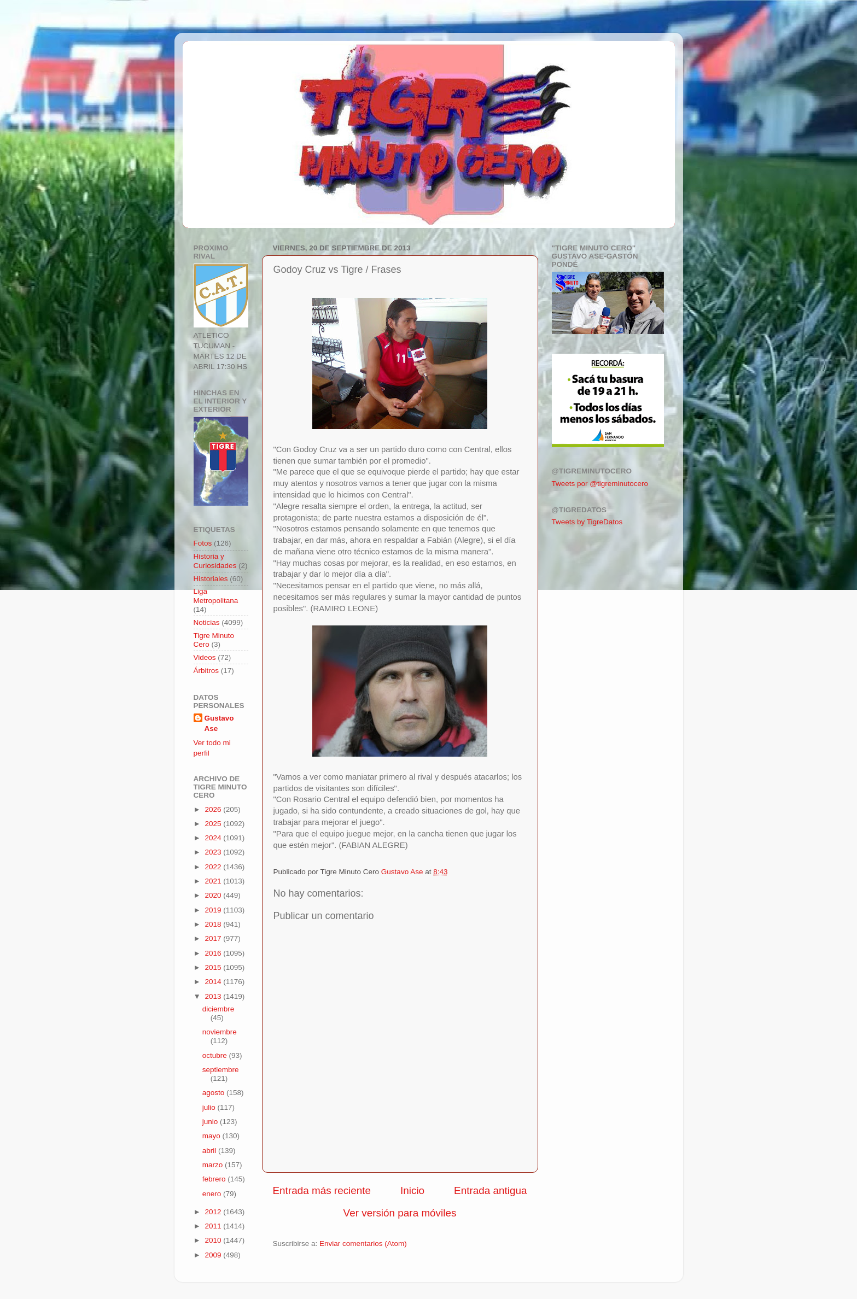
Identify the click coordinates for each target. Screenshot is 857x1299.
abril (210, 1150)
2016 (214, 953)
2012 (214, 1212)
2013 (214, 996)
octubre (215, 1055)
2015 (214, 967)
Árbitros (206, 670)
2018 (214, 924)
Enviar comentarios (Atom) (363, 1243)
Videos (205, 657)
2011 (214, 1226)
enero (212, 1194)
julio (210, 1107)
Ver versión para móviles (400, 1213)
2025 (214, 824)
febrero (215, 1179)
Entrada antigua (490, 1190)
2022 (214, 867)
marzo (213, 1165)
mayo (212, 1136)
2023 (214, 852)
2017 (214, 938)
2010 (214, 1240)
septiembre (220, 1070)
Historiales (211, 579)
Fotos (203, 543)
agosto (214, 1093)
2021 (214, 881)
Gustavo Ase (219, 723)
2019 (214, 910)
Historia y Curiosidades (215, 560)
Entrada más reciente (322, 1190)
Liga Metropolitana (216, 595)
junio (211, 1121)
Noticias (207, 622)
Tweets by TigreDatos (587, 522)
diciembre (218, 1009)
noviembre (219, 1032)
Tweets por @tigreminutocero (600, 483)
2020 (214, 895)
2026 (214, 809)
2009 (214, 1255)
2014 (214, 982)
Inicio (412, 1190)
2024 (214, 838)
